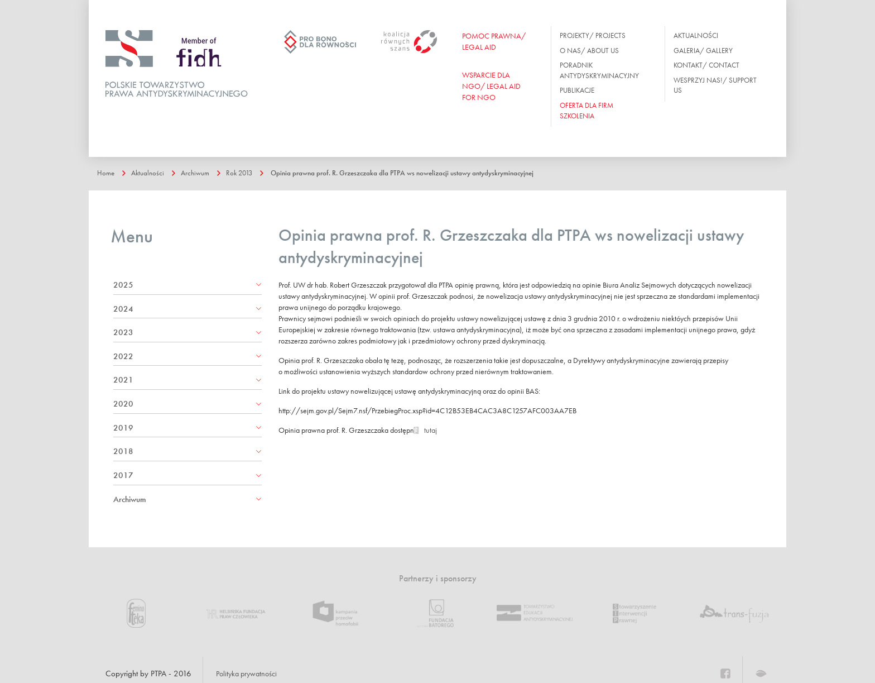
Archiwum (203, 172)
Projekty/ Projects (593, 35)
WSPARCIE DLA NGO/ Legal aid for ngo (491, 86)
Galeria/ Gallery (703, 50)
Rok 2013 (251, 172)
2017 (123, 475)
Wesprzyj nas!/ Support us (715, 85)
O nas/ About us (589, 50)
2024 (123, 308)
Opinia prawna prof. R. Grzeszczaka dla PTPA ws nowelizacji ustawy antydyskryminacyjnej (437, 172)
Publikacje (577, 90)
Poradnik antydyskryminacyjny (599, 70)
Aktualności (696, 35)
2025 (123, 284)
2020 (123, 403)
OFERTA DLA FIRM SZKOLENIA (586, 111)
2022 (123, 356)
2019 (123, 427)
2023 (123, 332)
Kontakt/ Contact (706, 65)
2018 (123, 451)
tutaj (430, 435)
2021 (123, 379)
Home (107, 172)
